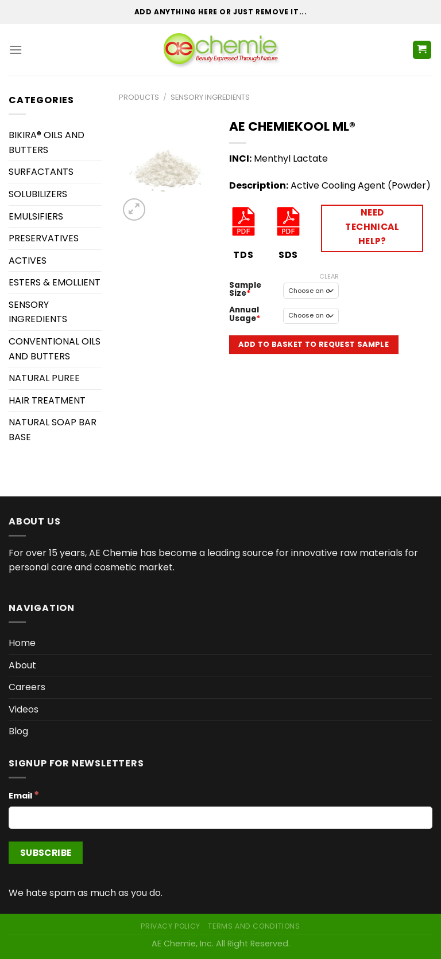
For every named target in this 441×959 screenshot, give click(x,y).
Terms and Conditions (254, 926)
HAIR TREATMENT (47, 400)
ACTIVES (28, 260)
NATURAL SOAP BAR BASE (52, 430)
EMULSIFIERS (36, 216)
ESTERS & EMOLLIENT (54, 282)
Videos (23, 709)
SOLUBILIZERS (38, 194)
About (22, 665)
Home (22, 642)
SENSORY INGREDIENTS (38, 312)
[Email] (220, 818)
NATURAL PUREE (44, 378)
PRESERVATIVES (44, 238)
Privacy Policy (170, 926)
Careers (27, 687)
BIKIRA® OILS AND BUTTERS (46, 142)
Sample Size (245, 289)
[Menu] (15, 50)
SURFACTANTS (41, 171)
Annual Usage (244, 314)
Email (24, 795)
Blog (18, 731)
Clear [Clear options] (329, 276)
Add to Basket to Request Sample (313, 344)
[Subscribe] (46, 852)
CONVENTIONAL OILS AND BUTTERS (54, 349)
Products (139, 97)
